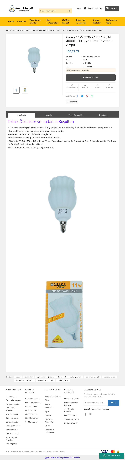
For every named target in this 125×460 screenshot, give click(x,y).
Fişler (47, 412)
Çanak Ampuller (12, 422)
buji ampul (62, 377)
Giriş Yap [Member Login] (98, 8)
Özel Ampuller (11, 444)
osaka (18, 377)
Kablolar (48, 415)
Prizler (47, 400)
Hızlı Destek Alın (112, 455)
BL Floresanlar (30, 410)
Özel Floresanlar (31, 422)
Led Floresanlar (31, 406)
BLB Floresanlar (31, 414)
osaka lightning (62, 380)
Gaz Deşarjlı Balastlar (69, 410)
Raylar (47, 426)
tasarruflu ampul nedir (45, 380)
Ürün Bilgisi (21, 115)
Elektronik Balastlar (71, 399)
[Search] (55, 10)
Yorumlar (48, 115)
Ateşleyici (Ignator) (71, 419)
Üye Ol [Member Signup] (91, 8)
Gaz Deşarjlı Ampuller (10, 409)
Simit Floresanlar (31, 418)
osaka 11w (28, 377)
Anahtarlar (49, 408)
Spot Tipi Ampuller (13, 426)
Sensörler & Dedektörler (49, 431)
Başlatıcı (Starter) (71, 423)
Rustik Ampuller (12, 414)
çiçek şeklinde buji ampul (45, 377)
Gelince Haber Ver (91, 77)
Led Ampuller (11, 396)
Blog (78, 8)
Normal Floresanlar (32, 399)
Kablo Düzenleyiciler (53, 396)
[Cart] (112, 8)
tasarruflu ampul (109, 377)
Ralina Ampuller (12, 430)
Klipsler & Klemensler (49, 420)
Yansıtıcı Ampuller (13, 433)
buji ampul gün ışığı (92, 377)
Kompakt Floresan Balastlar (71, 403)
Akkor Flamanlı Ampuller (11, 438)
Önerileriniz (103, 115)
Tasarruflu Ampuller (13, 400)
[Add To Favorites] (72, 87)
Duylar (47, 404)
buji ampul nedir (75, 377)
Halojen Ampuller (12, 404)
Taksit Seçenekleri (76, 115)
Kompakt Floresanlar (33, 402)
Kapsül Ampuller (12, 418)
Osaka (85, 60)
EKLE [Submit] (113, 402)
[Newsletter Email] (96, 403)
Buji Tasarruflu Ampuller (91, 57)
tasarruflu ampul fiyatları (24, 380)
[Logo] (21, 8)
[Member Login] (85, 8)
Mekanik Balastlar (71, 415)
